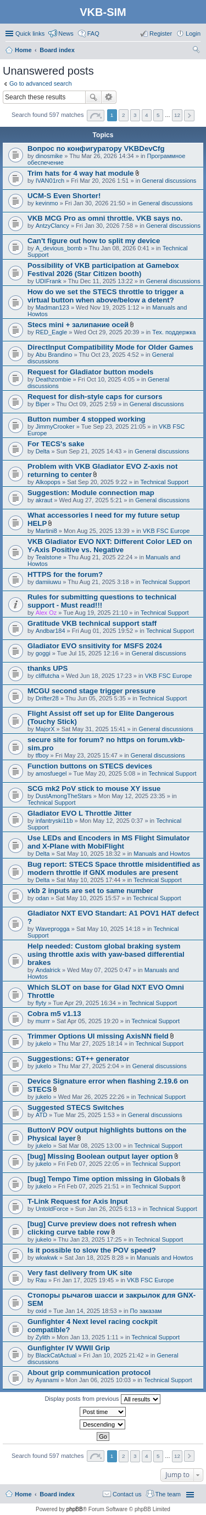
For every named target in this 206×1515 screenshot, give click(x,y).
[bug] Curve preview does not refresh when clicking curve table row (101, 1228)
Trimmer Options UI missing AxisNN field (98, 1036)
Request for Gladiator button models (90, 372)
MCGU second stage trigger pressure (91, 691)
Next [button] (189, 115)
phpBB (74, 1509)
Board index (57, 1494)
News (66, 33)
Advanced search (109, 97)
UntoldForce (52, 1208)
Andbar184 (50, 630)
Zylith (43, 1337)
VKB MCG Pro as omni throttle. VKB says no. (104, 218)
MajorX (45, 729)
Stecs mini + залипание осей (78, 325)
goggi (43, 653)
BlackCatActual (56, 1355)
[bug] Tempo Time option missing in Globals (103, 1179)
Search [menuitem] (196, 51)
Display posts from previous (102, 1399)
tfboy (42, 755)
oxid (41, 1311)
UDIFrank (49, 281)
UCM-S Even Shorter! (64, 196)
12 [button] (177, 115)
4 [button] (146, 115)
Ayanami (47, 1380)
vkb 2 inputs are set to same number (90, 890)
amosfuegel (51, 773)
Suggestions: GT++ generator (78, 1058)
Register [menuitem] (160, 33)
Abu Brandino (54, 354)
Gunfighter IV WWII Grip (68, 1348)
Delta (43, 451)
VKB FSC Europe (166, 531)
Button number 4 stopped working (86, 419)
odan (42, 898)
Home (23, 1494)
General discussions (169, 180)
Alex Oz (46, 612)
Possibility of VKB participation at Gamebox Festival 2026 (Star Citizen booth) (103, 269)
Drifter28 (47, 698)
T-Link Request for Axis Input (77, 1201)
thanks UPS (47, 668)
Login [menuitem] (193, 33)
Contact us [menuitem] (127, 1494)
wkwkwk (47, 1257)
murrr (43, 1021)
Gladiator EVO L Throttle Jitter (79, 813)
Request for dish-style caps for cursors (95, 396)
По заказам (146, 1311)
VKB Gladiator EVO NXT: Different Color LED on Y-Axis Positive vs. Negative (109, 545)
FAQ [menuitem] (93, 33)
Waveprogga (53, 928)
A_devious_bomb (59, 248)
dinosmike (49, 156)
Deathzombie (53, 379)
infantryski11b (54, 820)
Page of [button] (95, 115)
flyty (41, 1003)
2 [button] (123, 115)
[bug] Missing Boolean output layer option (99, 1156)
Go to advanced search (40, 83)
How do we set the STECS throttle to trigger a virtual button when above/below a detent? (105, 296)
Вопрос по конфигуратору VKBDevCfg (96, 148)
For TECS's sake (56, 444)
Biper (43, 404)
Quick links (29, 33)
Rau (41, 1280)
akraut (44, 500)
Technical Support (164, 482)
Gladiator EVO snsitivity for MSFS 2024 (94, 646)
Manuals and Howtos (161, 853)
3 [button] (135, 115)
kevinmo (47, 203)
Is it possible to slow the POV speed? (91, 1250)
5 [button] (158, 115)
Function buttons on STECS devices (89, 766)
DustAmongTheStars (64, 796)
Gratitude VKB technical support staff (92, 623)
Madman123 (52, 307)
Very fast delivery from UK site (79, 1273)
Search (93, 97)
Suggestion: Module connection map (90, 493)
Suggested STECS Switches (75, 1107)
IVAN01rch (50, 180)
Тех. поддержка (174, 332)
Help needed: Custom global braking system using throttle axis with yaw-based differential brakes (106, 954)
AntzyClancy (52, 225)
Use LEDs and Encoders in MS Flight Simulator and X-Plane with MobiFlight (108, 842)
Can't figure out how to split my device (93, 241)
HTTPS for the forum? (65, 574)
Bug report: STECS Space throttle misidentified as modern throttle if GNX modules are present (113, 868)
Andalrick (48, 970)
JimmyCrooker (55, 426)
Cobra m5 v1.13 (54, 1013)
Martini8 (46, 531)
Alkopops (48, 482)
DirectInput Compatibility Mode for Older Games (110, 347)
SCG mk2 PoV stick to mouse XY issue (93, 788)
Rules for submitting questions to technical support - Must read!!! (101, 601)
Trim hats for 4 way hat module (80, 173)
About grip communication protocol (89, 1372)
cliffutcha (47, 675)
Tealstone (49, 557)
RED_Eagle (51, 332)
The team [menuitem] (168, 1494)
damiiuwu (48, 582)
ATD (41, 1115)
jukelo (44, 1043)
